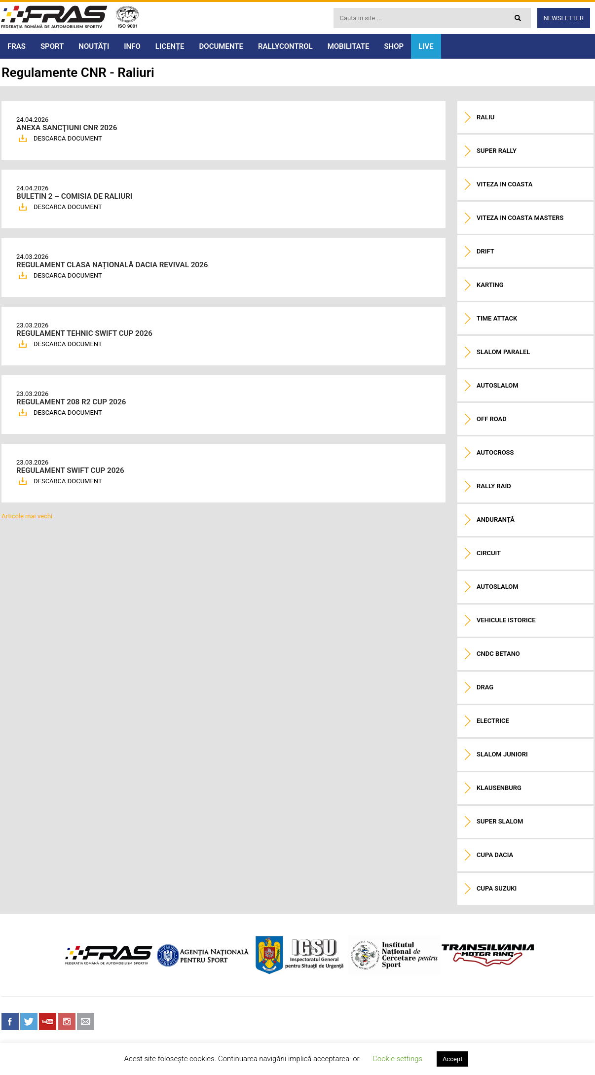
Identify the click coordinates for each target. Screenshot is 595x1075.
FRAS (16, 46)
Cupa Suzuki (497, 888)
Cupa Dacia (495, 855)
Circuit (489, 553)
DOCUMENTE (221, 46)
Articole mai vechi (26, 516)
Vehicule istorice (506, 620)
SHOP (394, 46)
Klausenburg (499, 787)
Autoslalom (498, 385)
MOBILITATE (349, 46)
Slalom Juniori (502, 754)
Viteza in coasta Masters (520, 217)
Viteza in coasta (504, 184)
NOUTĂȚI (93, 46)
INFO (132, 46)
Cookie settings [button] (397, 1058)
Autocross (495, 452)
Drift (485, 251)
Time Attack (497, 318)
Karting (490, 284)
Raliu (485, 117)
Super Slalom (500, 821)
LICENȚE (170, 46)
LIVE (426, 46)
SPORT (52, 46)
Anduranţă (496, 519)
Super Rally (497, 150)
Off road (492, 419)
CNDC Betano (498, 653)
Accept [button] (453, 1059)
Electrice (493, 720)
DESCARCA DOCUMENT (68, 138)
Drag (485, 687)
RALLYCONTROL (285, 46)
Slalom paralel (503, 352)
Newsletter (564, 18)
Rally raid (494, 486)
